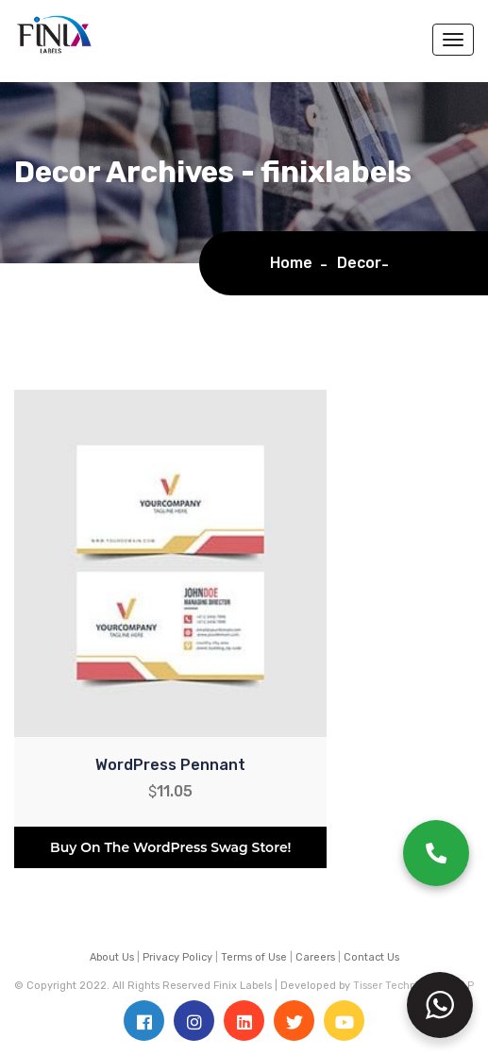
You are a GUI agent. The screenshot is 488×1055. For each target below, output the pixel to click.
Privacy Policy (177, 957)
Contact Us (371, 957)
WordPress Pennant (170, 765)
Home (295, 263)
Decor (359, 263)
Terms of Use (254, 957)
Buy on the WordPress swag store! (170, 847)
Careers (315, 957)
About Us (112, 957)
